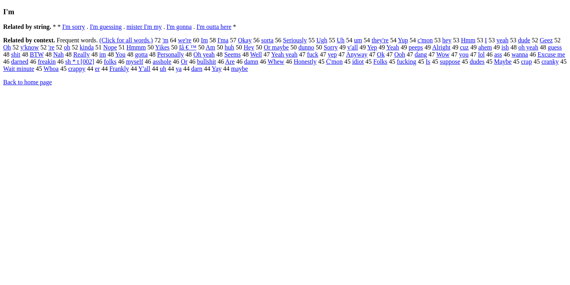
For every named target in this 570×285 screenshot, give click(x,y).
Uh (341, 40)
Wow (442, 54)
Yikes (162, 47)
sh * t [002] (79, 61)
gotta (141, 54)
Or (184, 61)
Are (230, 61)
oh (67, 47)
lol (481, 54)
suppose (450, 61)
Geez (546, 40)
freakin (47, 61)
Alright (441, 47)
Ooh (399, 54)
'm (165, 40)
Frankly (119, 68)
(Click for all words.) (126, 40)
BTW (37, 54)
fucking (406, 61)
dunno (306, 47)
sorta (267, 40)
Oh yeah (204, 54)
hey (446, 40)
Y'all (144, 68)
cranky (550, 61)
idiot (358, 61)
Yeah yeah (284, 54)
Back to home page (27, 82)
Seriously (295, 40)
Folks (380, 61)
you (464, 54)
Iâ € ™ (187, 47)
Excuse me (551, 54)
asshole (162, 61)
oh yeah (528, 47)
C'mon (334, 61)
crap (526, 61)
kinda (87, 47)
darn (196, 68)
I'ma (222, 40)
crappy (77, 68)
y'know (30, 47)
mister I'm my (144, 26)
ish (505, 47)
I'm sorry (73, 26)
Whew (276, 61)
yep (332, 54)
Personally (170, 54)
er (97, 68)
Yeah (392, 47)
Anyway (356, 54)
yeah (502, 40)
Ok (381, 54)
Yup (403, 40)
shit (15, 54)
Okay (245, 40)
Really (81, 54)
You (120, 54)
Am (210, 47)
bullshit (206, 61)
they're (380, 40)
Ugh (321, 40)
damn (251, 61)
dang (420, 54)
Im (204, 40)
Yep (372, 47)
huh (229, 47)
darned (19, 61)
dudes (477, 61)
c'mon (425, 40)
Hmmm (136, 47)
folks (110, 61)
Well (256, 54)
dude (524, 40)
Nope (110, 47)
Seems (232, 54)
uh (163, 68)
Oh (7, 47)
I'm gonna (179, 26)
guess (555, 47)
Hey (249, 47)
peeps (415, 47)
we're (184, 40)
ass (498, 54)
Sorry (331, 47)
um (358, 40)
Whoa (51, 68)
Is (428, 61)
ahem (485, 47)
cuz (464, 47)
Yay (217, 68)
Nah (58, 54)
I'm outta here (213, 26)
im (102, 54)
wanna (519, 54)
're (51, 47)
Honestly (305, 61)
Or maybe (276, 47)
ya (179, 68)
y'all (352, 47)
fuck (312, 54)
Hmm (468, 40)
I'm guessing (106, 26)
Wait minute (18, 68)
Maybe (502, 61)
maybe (239, 68)
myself (134, 61)
